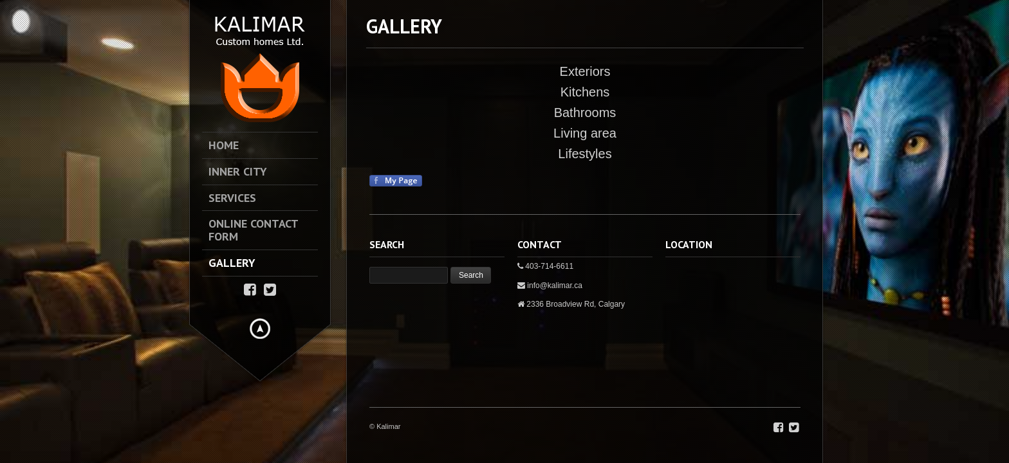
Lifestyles (584, 154)
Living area (584, 133)
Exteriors (585, 71)
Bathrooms (585, 112)
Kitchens (585, 92)
